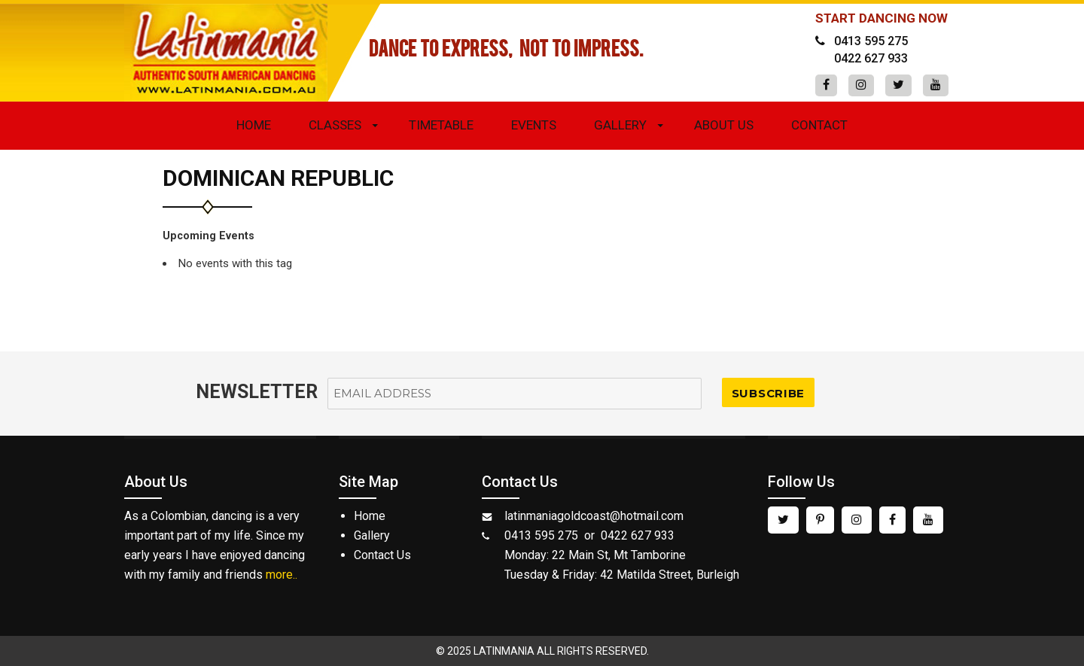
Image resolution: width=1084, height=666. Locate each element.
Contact (819, 124)
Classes (335, 124)
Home (253, 124)
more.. (281, 574)
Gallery (620, 124)
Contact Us (382, 555)
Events (533, 124)
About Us (724, 124)
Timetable (441, 124)
